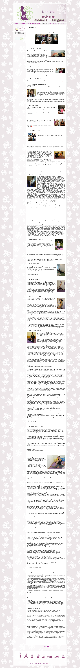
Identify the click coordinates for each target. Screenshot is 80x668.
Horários (16, 23)
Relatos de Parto (30, 23)
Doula (50, 23)
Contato (62, 23)
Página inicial (46, 646)
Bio (58, 23)
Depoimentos (44, 23)
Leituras (54, 23)
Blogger (48, 662)
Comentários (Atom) (33, 648)
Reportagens (37, 23)
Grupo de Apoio (22, 23)
